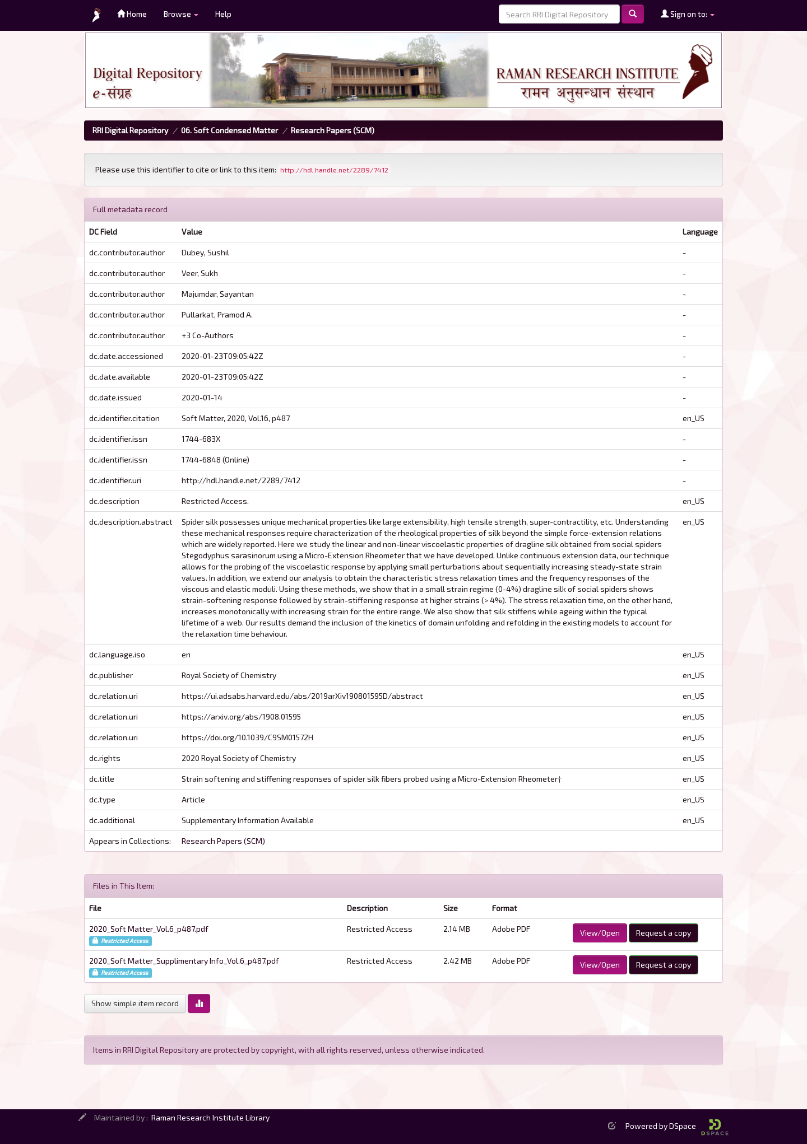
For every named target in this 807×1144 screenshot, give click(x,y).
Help (223, 13)
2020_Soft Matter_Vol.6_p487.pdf (148, 928)
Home (132, 13)
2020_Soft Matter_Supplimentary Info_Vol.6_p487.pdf (184, 960)
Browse (181, 13)
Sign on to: (688, 13)
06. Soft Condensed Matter (229, 130)
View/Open (600, 932)
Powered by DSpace (677, 1126)
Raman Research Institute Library (210, 1117)
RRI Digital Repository (130, 130)
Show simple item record (135, 1003)
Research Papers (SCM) (332, 130)
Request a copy (663, 932)
